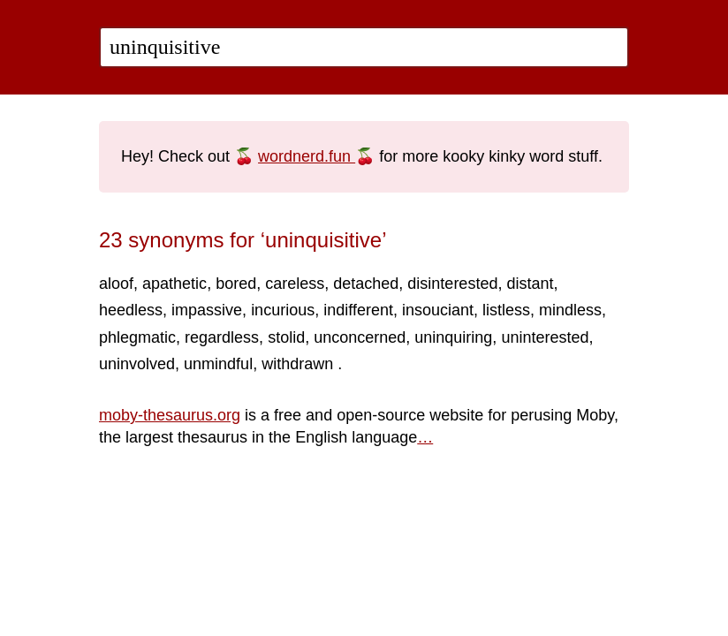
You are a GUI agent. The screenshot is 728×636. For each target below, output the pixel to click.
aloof (116, 283)
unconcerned (360, 337)
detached (365, 283)
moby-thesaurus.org (169, 415)
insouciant (438, 310)
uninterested (544, 337)
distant (529, 283)
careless (294, 283)
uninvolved (137, 364)
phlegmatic (137, 337)
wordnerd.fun (306, 156)
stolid (286, 337)
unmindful (218, 364)
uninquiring (453, 337)
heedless (131, 310)
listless (506, 310)
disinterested (452, 283)
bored (236, 283)
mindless (570, 310)
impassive (206, 310)
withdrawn (299, 364)
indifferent (358, 310)
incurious (283, 310)
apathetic (174, 283)
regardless (222, 337)
